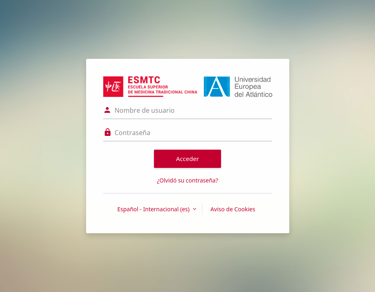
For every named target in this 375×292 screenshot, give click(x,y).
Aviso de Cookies (232, 209)
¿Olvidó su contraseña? (187, 180)
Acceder (187, 159)
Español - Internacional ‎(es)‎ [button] (154, 209)
